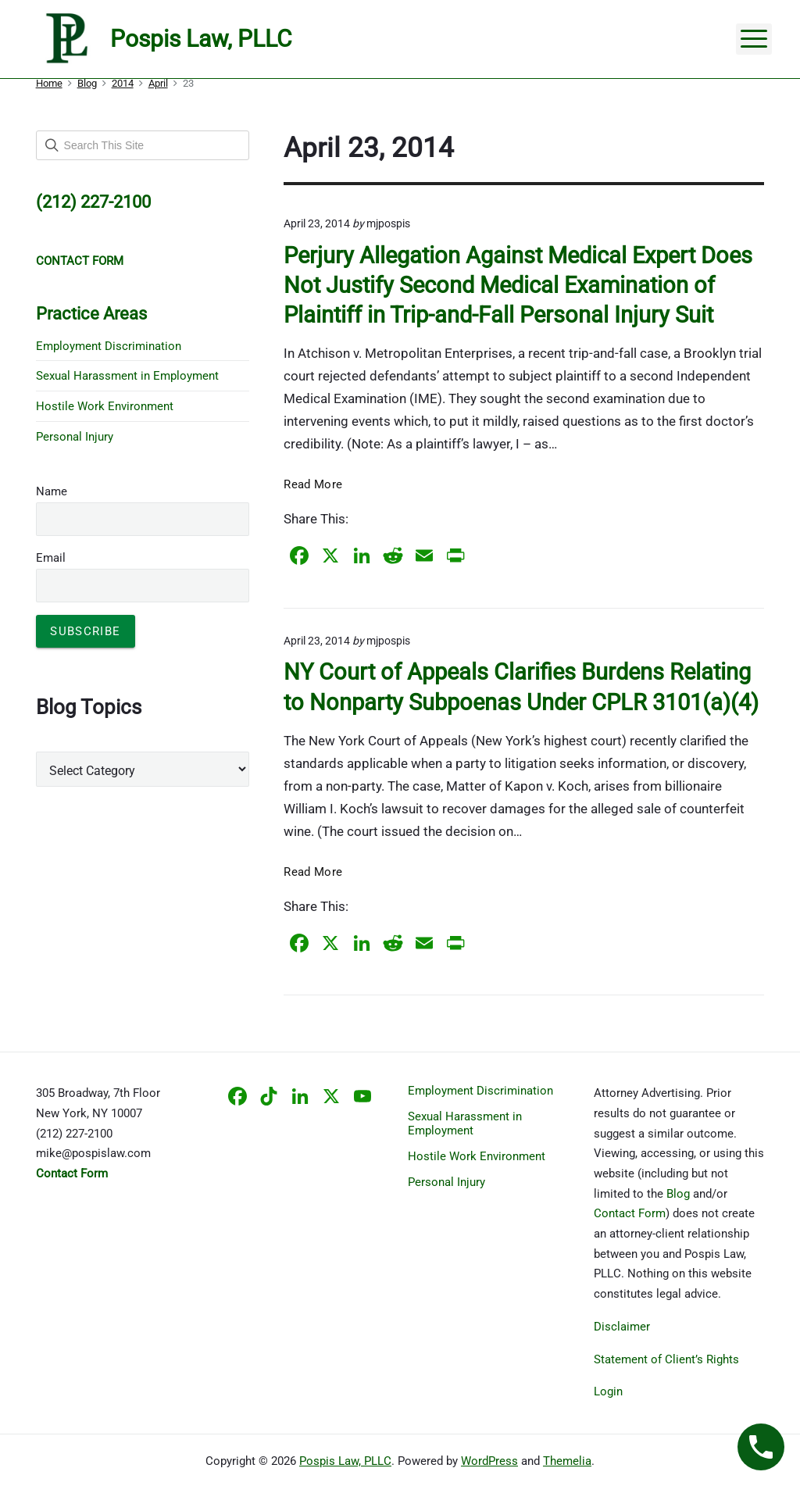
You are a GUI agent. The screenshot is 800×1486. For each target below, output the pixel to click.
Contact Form (630, 1213)
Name (51, 491)
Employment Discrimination (108, 346)
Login (608, 1391)
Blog (678, 1194)
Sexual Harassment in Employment (127, 376)
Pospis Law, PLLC (345, 1461)
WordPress (489, 1461)
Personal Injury (74, 437)
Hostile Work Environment (104, 406)
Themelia (567, 1461)
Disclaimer (622, 1327)
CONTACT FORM (79, 261)
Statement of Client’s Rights (666, 1359)
